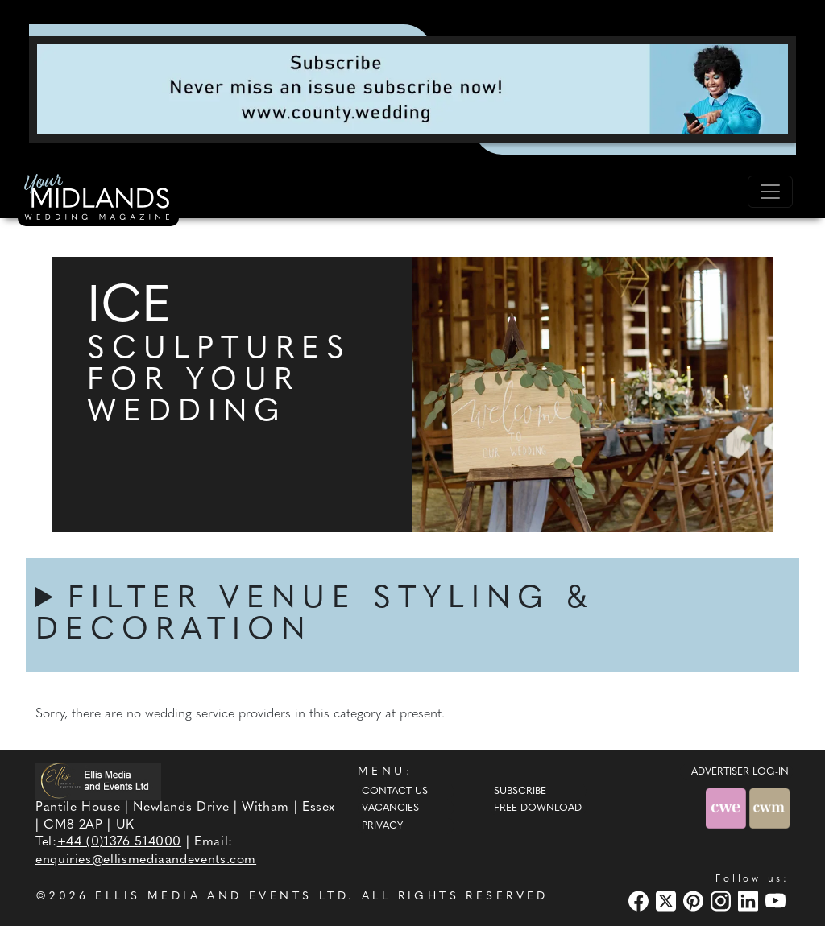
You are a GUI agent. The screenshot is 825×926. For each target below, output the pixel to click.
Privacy (382, 826)
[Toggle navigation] (770, 192)
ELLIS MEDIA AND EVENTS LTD (221, 897)
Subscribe (520, 791)
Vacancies (390, 808)
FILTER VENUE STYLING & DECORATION (314, 615)
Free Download (538, 808)
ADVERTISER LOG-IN (740, 772)
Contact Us (395, 791)
